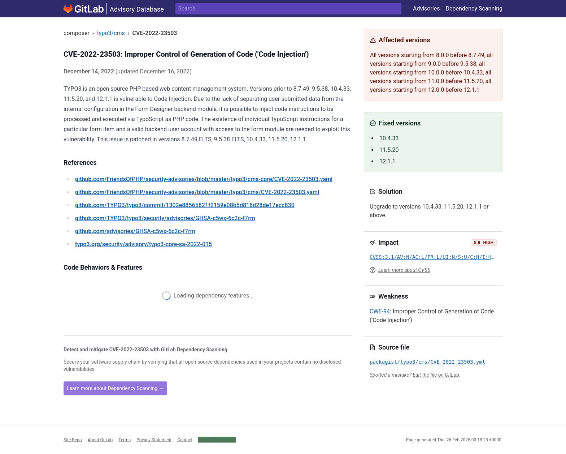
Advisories (426, 8)
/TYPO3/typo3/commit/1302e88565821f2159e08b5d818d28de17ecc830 (185, 205)
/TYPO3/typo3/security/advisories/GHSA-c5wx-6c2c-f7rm (165, 218)
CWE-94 (380, 311)
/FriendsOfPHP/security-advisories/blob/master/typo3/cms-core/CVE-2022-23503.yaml (203, 179)
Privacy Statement (153, 439)
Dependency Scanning (473, 8)
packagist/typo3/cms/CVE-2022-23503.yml (427, 362)
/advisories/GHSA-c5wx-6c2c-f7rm (135, 231)
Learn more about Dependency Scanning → (115, 388)
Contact (184, 439)
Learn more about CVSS (404, 270)
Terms (124, 439)
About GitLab (100, 439)
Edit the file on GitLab (436, 375)
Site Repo (73, 439)
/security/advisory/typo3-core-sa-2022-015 (143, 244)
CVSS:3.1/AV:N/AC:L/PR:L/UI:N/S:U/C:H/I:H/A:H (437, 257)
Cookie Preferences (217, 439)
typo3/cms (111, 33)
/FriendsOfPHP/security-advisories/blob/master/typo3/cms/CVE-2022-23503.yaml (197, 192)
